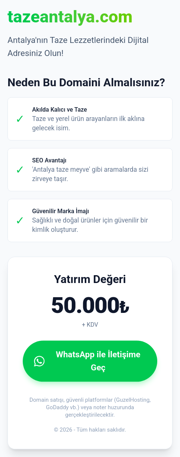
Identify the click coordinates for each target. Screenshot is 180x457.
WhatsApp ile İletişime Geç (87, 360)
